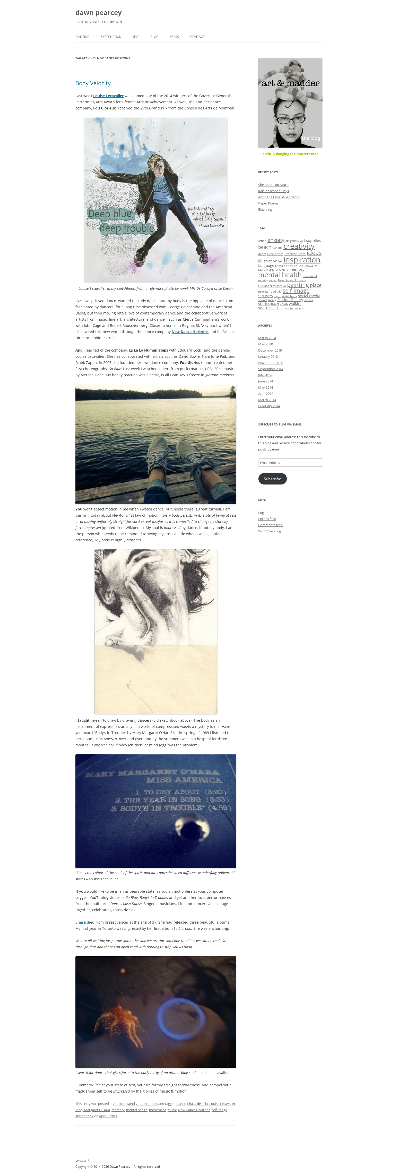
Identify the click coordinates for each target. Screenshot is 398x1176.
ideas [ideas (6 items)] (314, 253)
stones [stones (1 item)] (308, 300)
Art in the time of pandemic (279, 197)
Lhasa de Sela (197, 1103)
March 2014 (267, 399)
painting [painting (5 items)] (298, 284)
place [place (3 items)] (316, 285)
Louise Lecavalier (222, 1103)
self (135, 37)
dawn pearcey (98, 12)
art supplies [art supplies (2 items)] (310, 240)
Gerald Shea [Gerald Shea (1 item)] (275, 254)
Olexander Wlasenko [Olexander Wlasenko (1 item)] (272, 286)
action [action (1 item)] (262, 241)
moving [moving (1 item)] (263, 280)
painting (82, 37)
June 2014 (265, 381)
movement (157, 1109)
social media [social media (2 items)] (309, 295)
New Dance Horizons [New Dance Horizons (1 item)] (292, 280)
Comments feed (270, 525)
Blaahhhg (265, 209)
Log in (262, 512)
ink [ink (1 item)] (280, 261)
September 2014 (270, 369)
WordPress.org (269, 531)
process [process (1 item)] (263, 291)
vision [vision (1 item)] (284, 304)
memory (118, 1109)
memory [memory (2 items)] (297, 269)
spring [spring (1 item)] (272, 300)
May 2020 (265, 344)
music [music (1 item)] (273, 280)
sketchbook (111, 37)
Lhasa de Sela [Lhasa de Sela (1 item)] (284, 266)
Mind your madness (142, 1103)
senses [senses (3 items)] (265, 295)
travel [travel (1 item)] (275, 304)
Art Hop (119, 1103)
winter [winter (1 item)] (289, 308)
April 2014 (265, 393)
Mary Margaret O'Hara (92, 1109)
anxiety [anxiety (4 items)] (275, 239)
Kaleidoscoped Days (273, 191)
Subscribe (272, 478)
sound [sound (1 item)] (262, 300)
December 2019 (270, 350)
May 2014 (265, 387)
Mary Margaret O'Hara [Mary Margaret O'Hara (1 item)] (273, 269)
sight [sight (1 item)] (277, 296)
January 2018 (268, 356)
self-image (219, 1109)
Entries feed (267, 518)
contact (197, 37)
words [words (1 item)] (299, 308)
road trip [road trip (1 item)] (276, 291)
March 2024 (267, 338)
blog (154, 37)
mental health (137, 1109)
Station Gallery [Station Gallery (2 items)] (290, 299)
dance (181, 1103)
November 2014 (270, 362)
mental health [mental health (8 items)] (280, 274)
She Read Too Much (273, 184)
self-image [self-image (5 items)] (296, 290)
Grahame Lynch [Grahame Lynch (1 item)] (295, 254)
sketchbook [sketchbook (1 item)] (289, 296)
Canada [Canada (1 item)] (277, 248)
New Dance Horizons (190, 331)
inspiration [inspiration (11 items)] (302, 259)
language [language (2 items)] (266, 265)
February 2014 (269, 406)
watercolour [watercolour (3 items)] (271, 307)
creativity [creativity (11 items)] (299, 246)
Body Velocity (93, 83)
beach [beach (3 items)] (264, 247)
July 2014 (265, 375)
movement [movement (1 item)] (310, 276)
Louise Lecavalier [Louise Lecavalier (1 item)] (305, 266)
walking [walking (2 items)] (295, 303)
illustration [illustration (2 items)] (267, 260)
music (172, 1109)
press (174, 37)
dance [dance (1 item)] (262, 254)
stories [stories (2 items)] (264, 303)
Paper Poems (268, 203)
